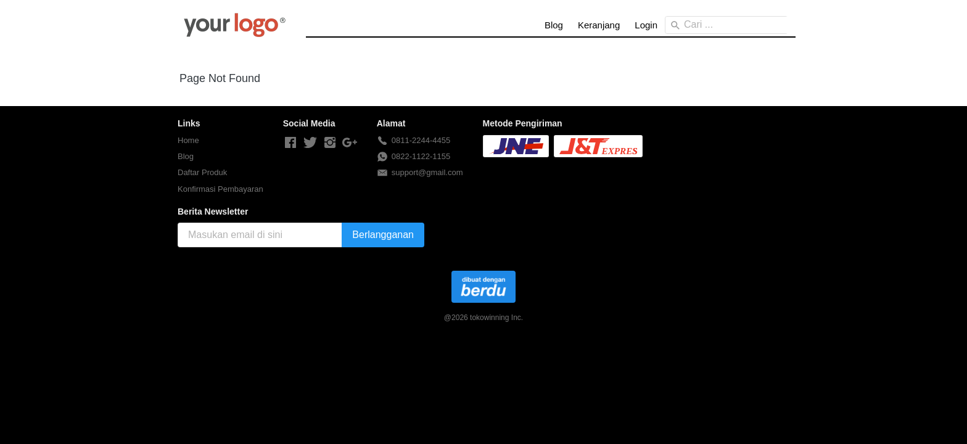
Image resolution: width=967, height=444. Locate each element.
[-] (290, 143)
